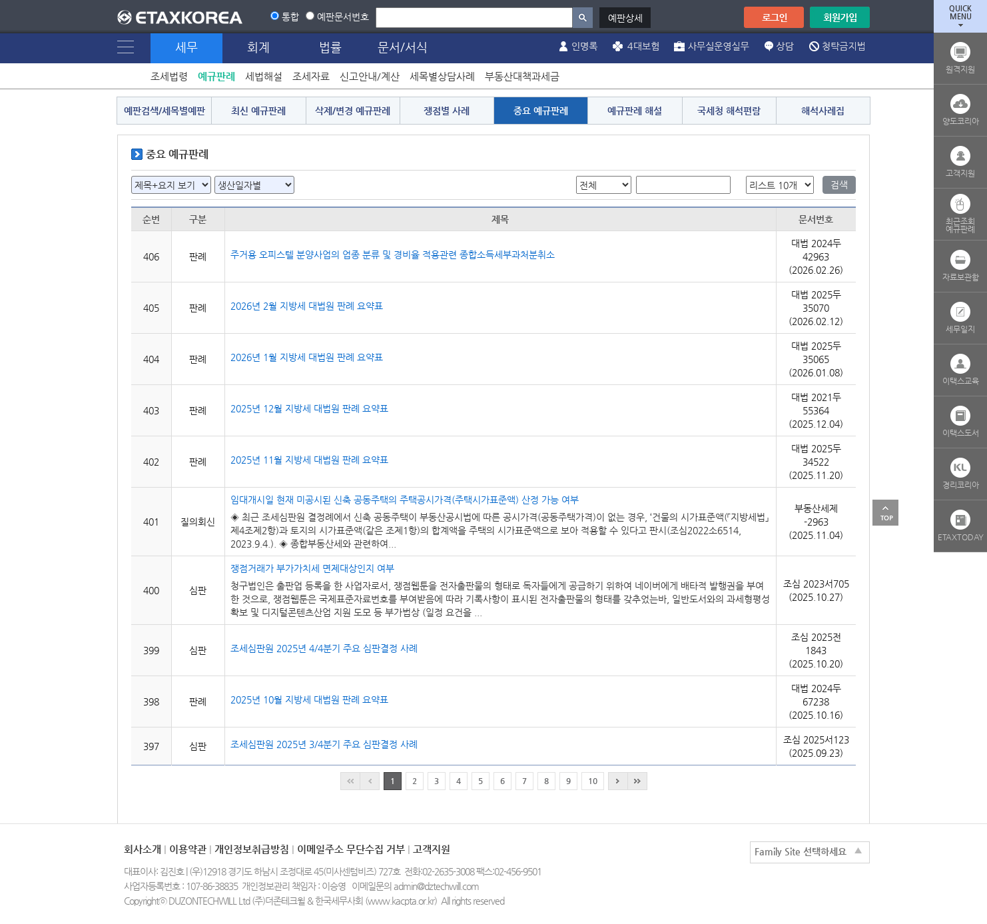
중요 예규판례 (540, 110)
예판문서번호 (343, 16)
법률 (330, 47)
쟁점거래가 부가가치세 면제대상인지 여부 (312, 568)
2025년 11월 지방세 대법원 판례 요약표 (309, 459)
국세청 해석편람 (729, 110)
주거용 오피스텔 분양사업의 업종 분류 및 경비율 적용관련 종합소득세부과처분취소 (392, 254)
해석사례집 (822, 110)
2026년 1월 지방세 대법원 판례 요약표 (306, 357)
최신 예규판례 (258, 110)
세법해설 (263, 76)
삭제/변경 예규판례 (352, 110)
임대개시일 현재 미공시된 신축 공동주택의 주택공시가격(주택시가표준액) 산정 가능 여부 (404, 499)
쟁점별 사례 (447, 110)
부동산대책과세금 (522, 76)
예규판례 (216, 76)
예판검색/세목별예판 (164, 110)
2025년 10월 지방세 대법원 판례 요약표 (309, 699)
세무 (186, 47)
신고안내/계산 (370, 76)
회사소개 (142, 849)
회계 (258, 47)
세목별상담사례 (442, 76)
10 (592, 780)
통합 (290, 16)
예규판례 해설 (634, 110)
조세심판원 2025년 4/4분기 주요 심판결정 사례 (324, 648)
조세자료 (311, 76)
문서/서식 (403, 47)
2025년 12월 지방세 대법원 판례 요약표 (309, 408)
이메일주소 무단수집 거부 (351, 849)
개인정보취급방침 (251, 849)
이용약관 (187, 849)
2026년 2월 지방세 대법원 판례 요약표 (306, 305)
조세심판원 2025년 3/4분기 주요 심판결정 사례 (324, 744)
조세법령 (169, 76)
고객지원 (431, 849)
